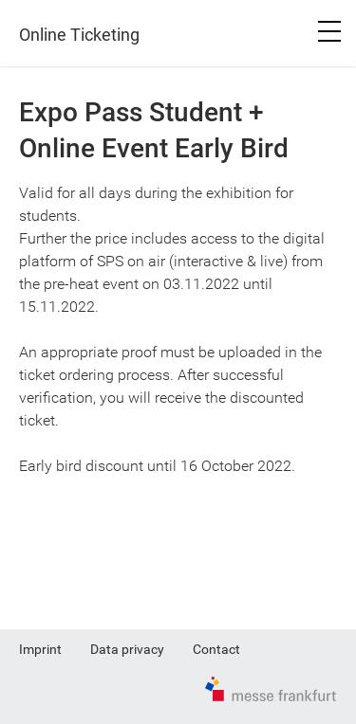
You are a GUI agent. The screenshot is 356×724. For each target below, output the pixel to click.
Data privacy (127, 649)
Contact (216, 649)
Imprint (40, 649)
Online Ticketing (79, 35)
